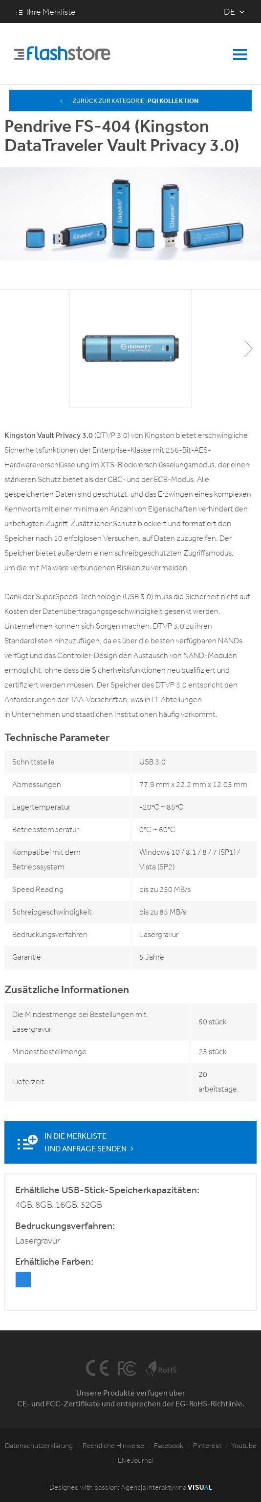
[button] (248, 348)
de (229, 11)
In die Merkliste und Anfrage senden (90, 1142)
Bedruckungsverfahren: (65, 1225)
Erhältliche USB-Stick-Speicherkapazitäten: (107, 1189)
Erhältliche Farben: (54, 1261)
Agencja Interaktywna (166, 1487)
